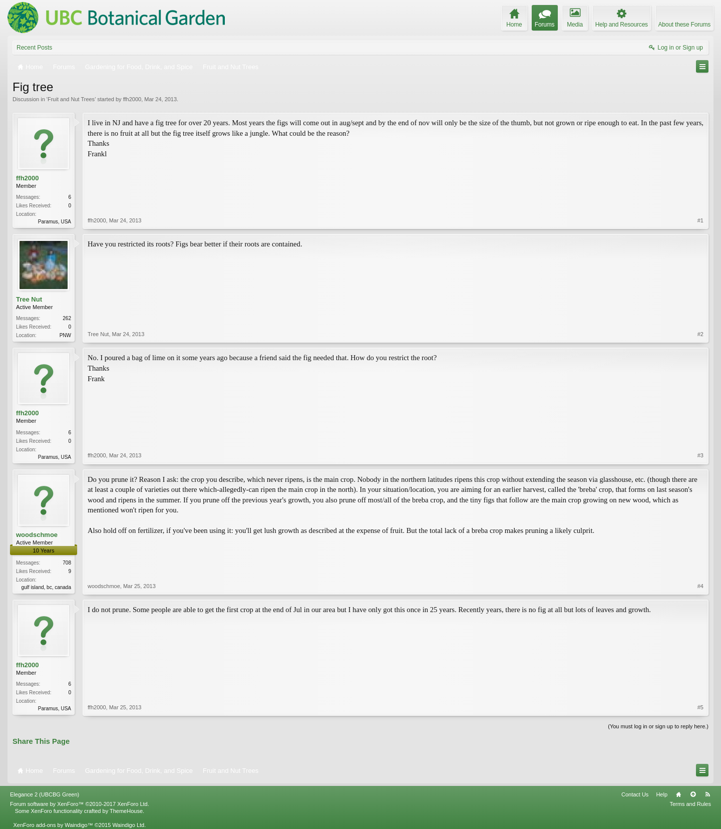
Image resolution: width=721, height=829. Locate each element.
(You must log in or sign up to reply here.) (658, 726)
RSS (707, 794)
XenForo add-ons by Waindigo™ (53, 825)
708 (67, 563)
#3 (700, 455)
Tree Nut (29, 299)
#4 (700, 586)
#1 (700, 220)
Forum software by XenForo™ (79, 804)
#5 (700, 707)
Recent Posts (34, 47)
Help (661, 794)
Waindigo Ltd (128, 825)
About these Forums (684, 24)
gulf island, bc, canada (46, 587)
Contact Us (634, 794)
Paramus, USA (54, 221)
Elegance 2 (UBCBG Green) (44, 794)
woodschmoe (37, 534)
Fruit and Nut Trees (71, 99)
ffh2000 (132, 99)
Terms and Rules (690, 804)
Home (678, 794)
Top (692, 794)
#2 (700, 334)
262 (67, 318)
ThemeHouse (126, 811)
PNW (65, 335)
